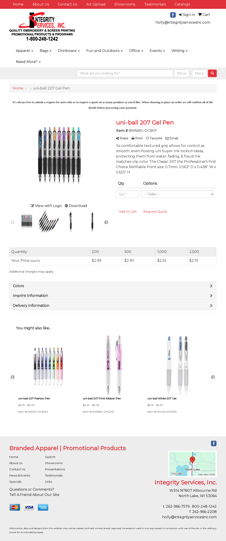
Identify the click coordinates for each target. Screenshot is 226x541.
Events (157, 51)
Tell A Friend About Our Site (34, 495)
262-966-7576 (178, 506)
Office (136, 51)
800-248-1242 (204, 506)
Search (50, 457)
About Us (40, 4)
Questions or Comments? (31, 489)
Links (48, 481)
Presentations (55, 469)
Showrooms (124, 4)
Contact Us (67, 4)
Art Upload (95, 4)
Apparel (24, 51)
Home (18, 4)
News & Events (19, 475)
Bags (45, 51)
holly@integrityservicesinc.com (183, 22)
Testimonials (155, 4)
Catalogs (182, 4)
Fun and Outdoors (104, 51)
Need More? (28, 62)
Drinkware (69, 51)
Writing (179, 51)
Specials (15, 481)
